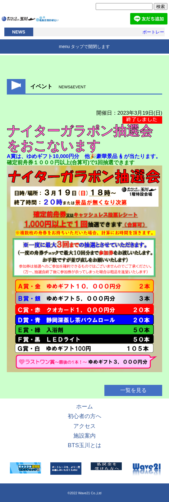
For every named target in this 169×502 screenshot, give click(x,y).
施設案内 (84, 435)
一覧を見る (133, 391)
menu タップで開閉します (84, 46)
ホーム (84, 406)
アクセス (84, 426)
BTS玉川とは (84, 445)
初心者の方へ (84, 416)
